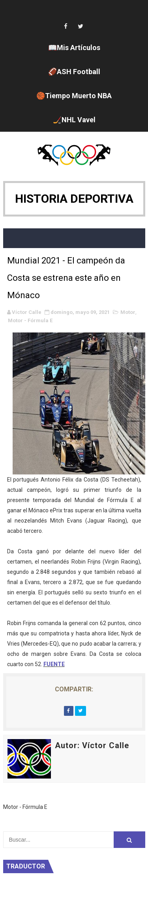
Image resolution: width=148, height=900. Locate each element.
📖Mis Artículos (74, 47)
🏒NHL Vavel (74, 120)
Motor (127, 312)
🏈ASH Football (74, 71)
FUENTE (54, 664)
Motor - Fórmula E (30, 320)
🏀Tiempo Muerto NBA (74, 95)
